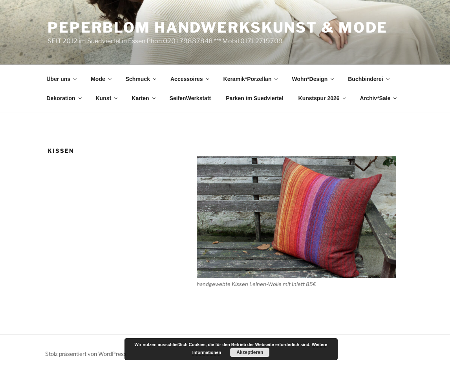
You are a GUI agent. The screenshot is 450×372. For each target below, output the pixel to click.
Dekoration (65, 98)
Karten (144, 98)
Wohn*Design (313, 79)
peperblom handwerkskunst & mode (218, 27)
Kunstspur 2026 (322, 98)
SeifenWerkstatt (190, 98)
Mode (102, 79)
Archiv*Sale (379, 98)
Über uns (62, 79)
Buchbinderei (369, 79)
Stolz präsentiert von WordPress (85, 353)
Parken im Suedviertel (254, 98)
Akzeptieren (249, 352)
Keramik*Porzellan (251, 79)
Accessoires (190, 79)
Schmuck (141, 79)
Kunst (107, 98)
